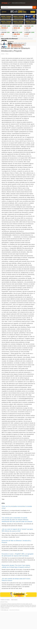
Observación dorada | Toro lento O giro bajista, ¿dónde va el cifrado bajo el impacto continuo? (16, 583)
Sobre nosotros (14, 617)
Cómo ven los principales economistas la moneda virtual (17, 524)
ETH (6, 61)
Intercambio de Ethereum (14, 627)
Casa (1, 61)
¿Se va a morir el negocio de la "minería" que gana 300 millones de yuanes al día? (17, 547)
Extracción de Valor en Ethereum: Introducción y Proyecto (16, 559)
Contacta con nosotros (5, 617)
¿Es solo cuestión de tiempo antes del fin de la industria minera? (16, 597)
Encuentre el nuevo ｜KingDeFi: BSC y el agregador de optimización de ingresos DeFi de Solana (18, 572)
